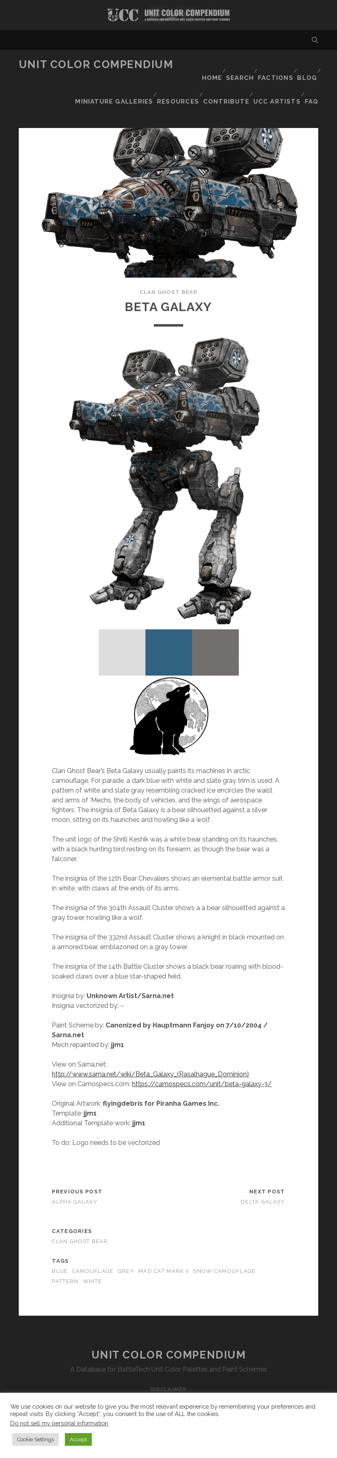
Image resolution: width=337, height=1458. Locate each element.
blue (60, 1248)
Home (204, 65)
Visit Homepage (168, 15)
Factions (271, 65)
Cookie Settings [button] (35, 1439)
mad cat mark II (163, 1248)
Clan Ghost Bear (168, 269)
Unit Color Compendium (96, 64)
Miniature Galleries (234, 75)
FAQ (312, 85)
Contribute (225, 85)
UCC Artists (275, 85)
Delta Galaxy (263, 1179)
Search (235, 65)
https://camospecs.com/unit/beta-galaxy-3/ (202, 1061)
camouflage (93, 1248)
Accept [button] (78, 1439)
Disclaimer (168, 1366)
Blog (305, 65)
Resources (296, 75)
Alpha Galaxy (74, 1179)
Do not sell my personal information (59, 1423)
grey (126, 1248)
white (92, 1258)
